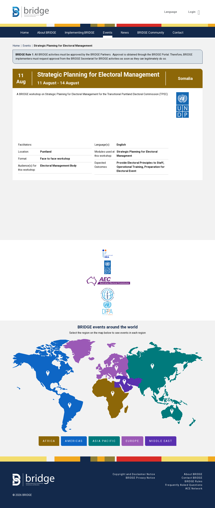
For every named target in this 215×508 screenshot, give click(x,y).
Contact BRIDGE (192, 477)
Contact (178, 32)
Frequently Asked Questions (184, 485)
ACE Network (194, 488)
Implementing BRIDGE (79, 32)
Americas (74, 441)
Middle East (160, 441)
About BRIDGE (46, 32)
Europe (132, 441)
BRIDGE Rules (193, 481)
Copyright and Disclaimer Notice (134, 474)
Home (24, 32)
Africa (49, 441)
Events (107, 32)
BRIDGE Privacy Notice (140, 477)
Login (194, 11)
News (125, 32)
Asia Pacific (104, 441)
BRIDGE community (150, 32)
